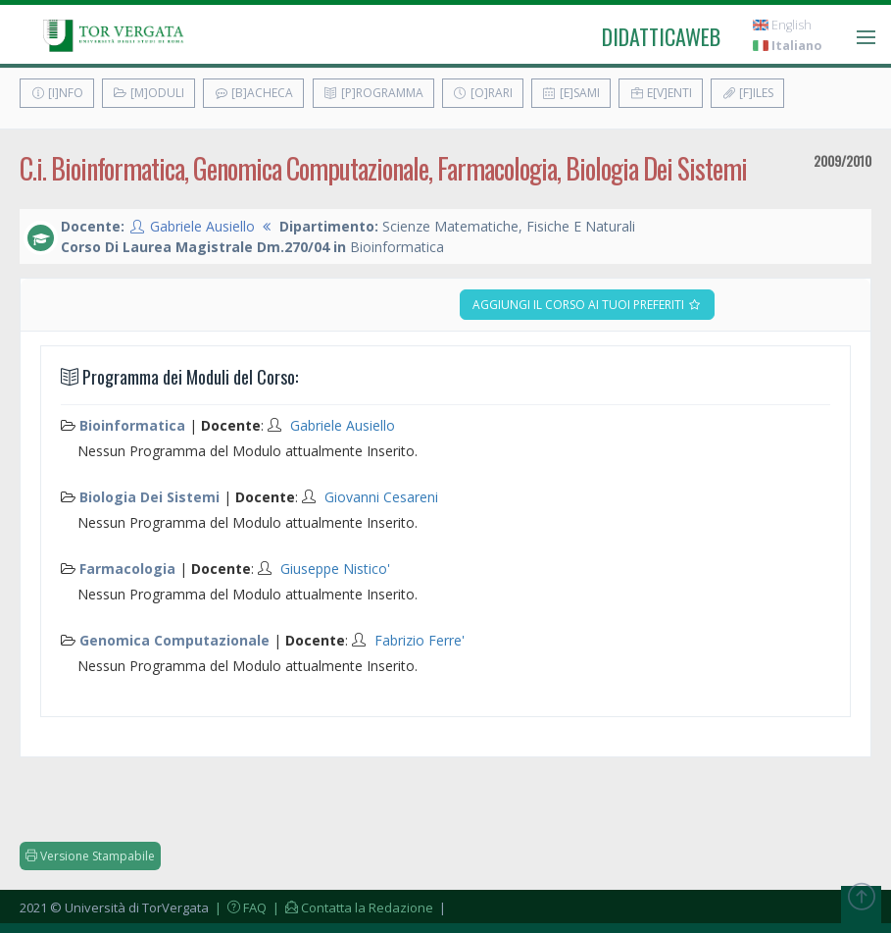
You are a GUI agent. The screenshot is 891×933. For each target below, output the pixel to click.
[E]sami (571, 92)
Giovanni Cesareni (381, 497)
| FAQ (239, 907)
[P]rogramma (373, 92)
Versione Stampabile (90, 856)
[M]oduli (148, 92)
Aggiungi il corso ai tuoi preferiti (587, 304)
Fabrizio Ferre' (419, 640)
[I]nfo (56, 92)
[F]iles (747, 92)
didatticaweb (661, 36)
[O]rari (483, 92)
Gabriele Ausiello (202, 226)
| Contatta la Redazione (351, 907)
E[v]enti (660, 92)
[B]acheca (253, 92)
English (782, 25)
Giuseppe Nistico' (335, 568)
